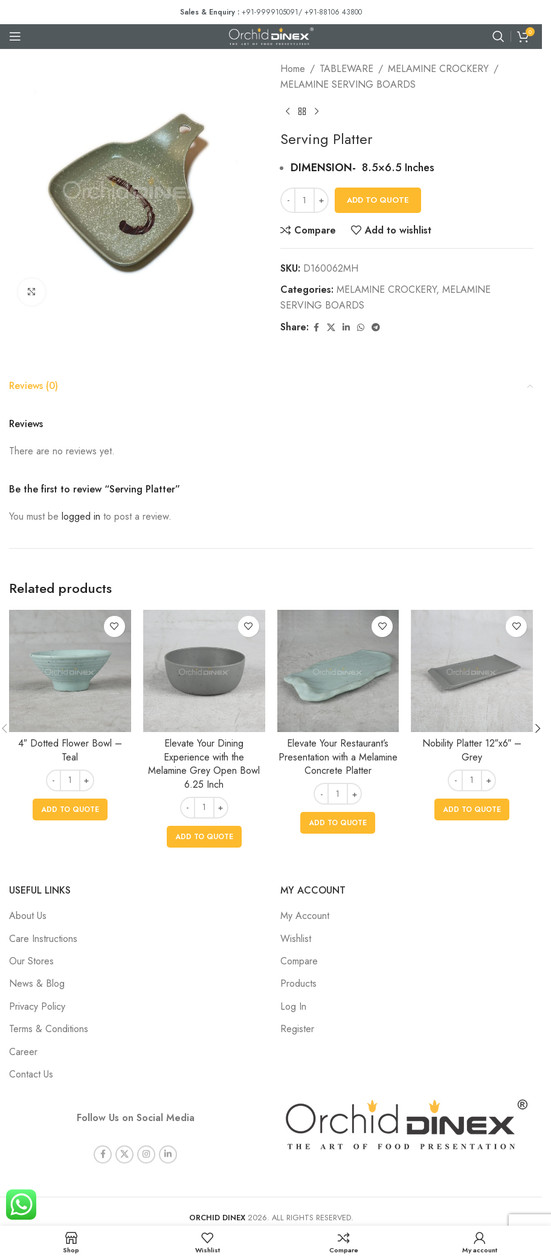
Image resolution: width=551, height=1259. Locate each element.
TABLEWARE (346, 69)
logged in (81, 516)
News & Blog (37, 983)
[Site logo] (271, 35)
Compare (299, 961)
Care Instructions (43, 939)
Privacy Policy (37, 1006)
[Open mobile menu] (15, 36)
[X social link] (331, 327)
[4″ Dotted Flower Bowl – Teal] (70, 671)
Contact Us (31, 1074)
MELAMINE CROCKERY (438, 69)
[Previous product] (287, 111)
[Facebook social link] (316, 327)
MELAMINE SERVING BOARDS (348, 84)
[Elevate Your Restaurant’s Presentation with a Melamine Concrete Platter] (338, 671)
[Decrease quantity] (287, 200)
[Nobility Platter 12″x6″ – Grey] (472, 671)
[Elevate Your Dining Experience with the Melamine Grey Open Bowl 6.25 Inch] (204, 671)
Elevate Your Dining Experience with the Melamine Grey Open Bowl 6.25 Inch (204, 763)
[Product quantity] (304, 200)
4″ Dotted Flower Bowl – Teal (70, 750)
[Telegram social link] (376, 327)
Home (292, 69)
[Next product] (316, 111)
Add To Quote (378, 200)
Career (23, 1052)
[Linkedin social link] (346, 327)
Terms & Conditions (48, 1029)
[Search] (498, 36)
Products (298, 983)
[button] (70, 809)
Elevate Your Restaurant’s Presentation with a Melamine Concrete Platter (338, 756)
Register (297, 1029)
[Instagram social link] (146, 1145)
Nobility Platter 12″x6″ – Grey (471, 750)
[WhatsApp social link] (360, 327)
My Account (304, 916)
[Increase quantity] (321, 200)
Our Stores (31, 961)
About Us (28, 916)
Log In (293, 1006)
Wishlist (295, 939)
